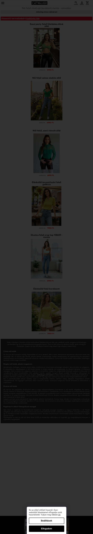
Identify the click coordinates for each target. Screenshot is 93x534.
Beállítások (46, 521)
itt (59, 515)
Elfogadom (46, 529)
